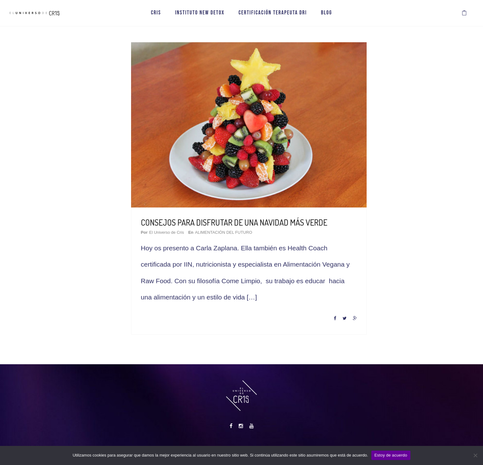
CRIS (156, 15)
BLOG (326, 15)
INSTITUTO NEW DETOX (200, 15)
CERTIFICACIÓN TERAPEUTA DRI (272, 15)
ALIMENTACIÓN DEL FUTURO (231, 226)
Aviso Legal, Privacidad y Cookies (257, 443)
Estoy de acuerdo (390, 455)
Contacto (302, 443)
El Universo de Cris (174, 226)
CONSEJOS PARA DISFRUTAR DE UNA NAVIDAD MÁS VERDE (240, 217)
